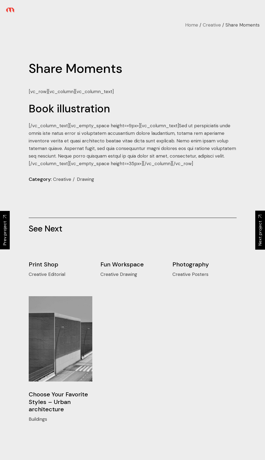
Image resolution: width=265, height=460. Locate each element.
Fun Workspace (122, 264)
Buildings (38, 419)
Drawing (85, 179)
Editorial (56, 274)
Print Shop (43, 264)
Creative (63, 179)
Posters (200, 274)
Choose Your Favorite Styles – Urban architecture (58, 401)
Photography (190, 264)
